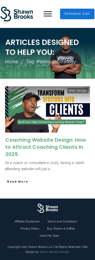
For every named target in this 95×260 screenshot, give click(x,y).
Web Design (78, 90)
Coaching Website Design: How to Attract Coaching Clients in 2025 (45, 147)
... (52, 169)
